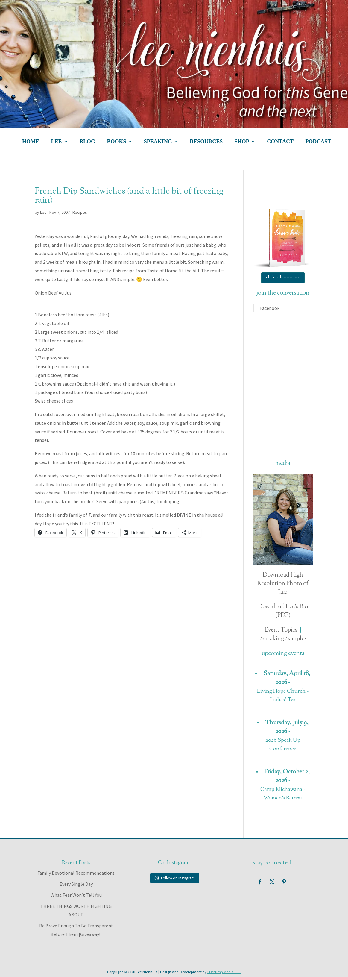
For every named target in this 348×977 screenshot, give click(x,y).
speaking (158, 142)
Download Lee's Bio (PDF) (283, 611)
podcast (318, 142)
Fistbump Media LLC (224, 972)
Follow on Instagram (174, 878)
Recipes (79, 212)
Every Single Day (76, 884)
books (116, 142)
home (30, 142)
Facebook (269, 308)
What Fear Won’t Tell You (76, 895)
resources (206, 142)
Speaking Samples (283, 639)
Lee (43, 212)
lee (56, 142)
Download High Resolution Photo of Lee (283, 584)
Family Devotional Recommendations (76, 873)
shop (242, 142)
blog (87, 142)
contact (280, 142)
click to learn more (283, 277)
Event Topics (281, 630)
